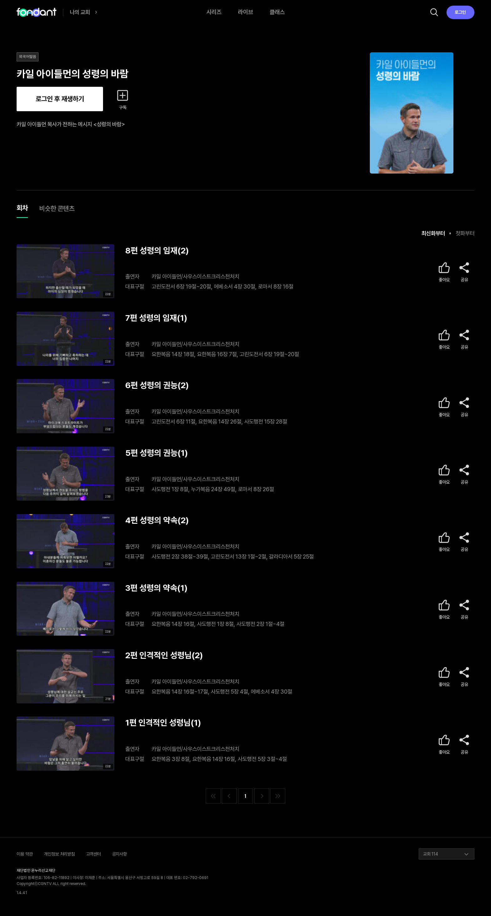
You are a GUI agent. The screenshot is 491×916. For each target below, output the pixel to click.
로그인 (460, 12)
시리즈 (213, 12)
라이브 (245, 12)
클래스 (277, 12)
